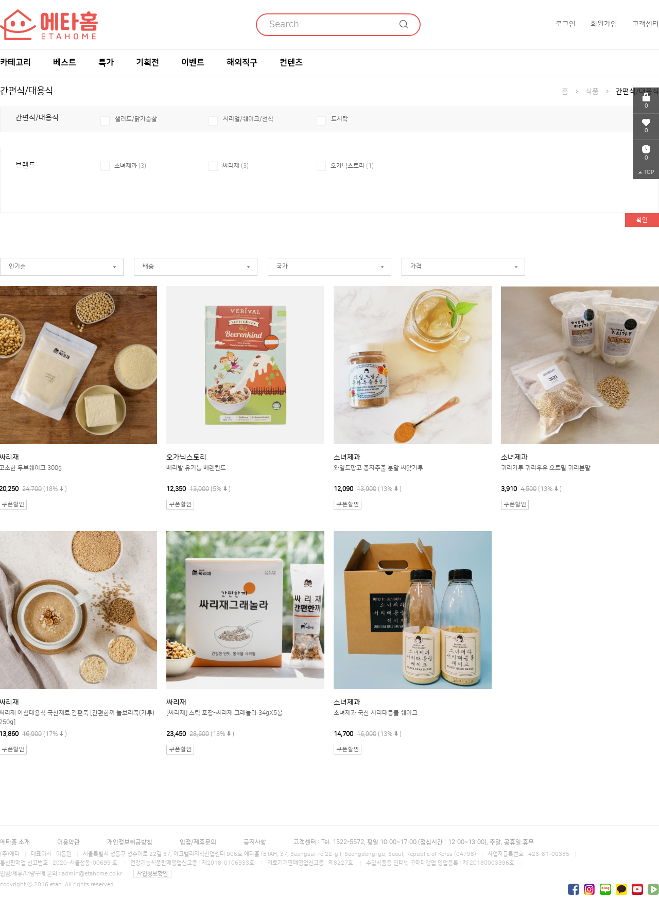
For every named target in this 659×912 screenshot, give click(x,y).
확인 (642, 220)
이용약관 (68, 842)
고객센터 (645, 24)
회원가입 (604, 24)
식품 (592, 91)
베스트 (64, 62)
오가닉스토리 (352, 166)
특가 (106, 62)
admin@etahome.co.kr (92, 874)
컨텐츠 (291, 62)
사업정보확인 (152, 874)
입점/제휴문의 (198, 842)
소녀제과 (130, 166)
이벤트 (192, 62)
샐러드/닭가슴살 (136, 119)
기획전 (147, 62)
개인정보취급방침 (129, 842)
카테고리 (15, 62)
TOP (646, 172)
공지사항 (255, 842)
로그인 (566, 24)
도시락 (339, 119)
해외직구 (242, 62)
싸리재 (235, 166)
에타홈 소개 (15, 842)
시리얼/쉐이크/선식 (248, 119)
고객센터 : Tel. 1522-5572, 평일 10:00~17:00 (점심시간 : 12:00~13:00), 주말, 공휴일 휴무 (413, 842)
